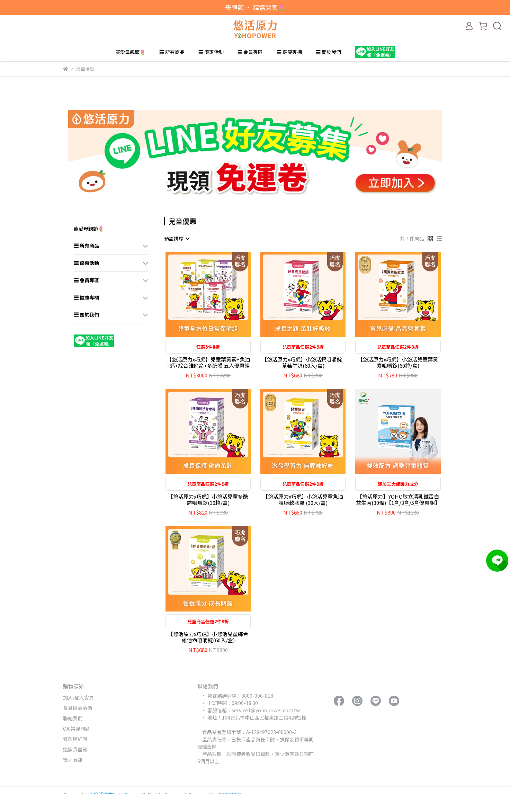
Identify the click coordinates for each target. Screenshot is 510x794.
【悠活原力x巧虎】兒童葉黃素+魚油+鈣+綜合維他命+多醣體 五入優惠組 (208, 362)
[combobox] (176, 238)
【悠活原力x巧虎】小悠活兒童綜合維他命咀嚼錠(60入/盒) (208, 637)
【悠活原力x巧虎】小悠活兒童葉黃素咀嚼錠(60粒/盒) (398, 362)
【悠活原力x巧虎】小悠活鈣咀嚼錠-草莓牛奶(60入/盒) (303, 362)
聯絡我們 (72, 718)
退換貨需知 (75, 749)
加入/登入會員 (78, 697)
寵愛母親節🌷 (130, 51)
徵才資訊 (72, 759)
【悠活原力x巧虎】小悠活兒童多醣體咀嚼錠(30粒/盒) (208, 499)
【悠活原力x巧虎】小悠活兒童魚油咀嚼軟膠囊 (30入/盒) (303, 499)
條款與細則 (75, 738)
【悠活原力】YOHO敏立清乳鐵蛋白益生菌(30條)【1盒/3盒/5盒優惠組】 (398, 499)
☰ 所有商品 (172, 51)
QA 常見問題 (76, 728)
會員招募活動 (77, 707)
